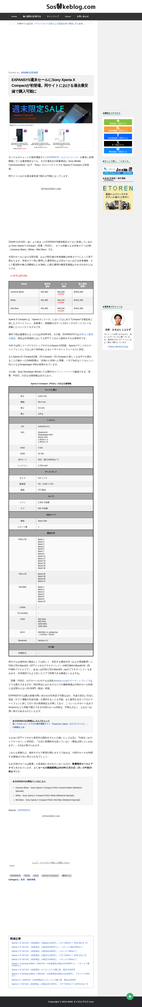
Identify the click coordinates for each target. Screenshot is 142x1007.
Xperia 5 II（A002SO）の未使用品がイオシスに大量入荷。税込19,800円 (44, 980)
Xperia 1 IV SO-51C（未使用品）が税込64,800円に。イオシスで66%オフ (44, 951)
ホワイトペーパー (63, 372)
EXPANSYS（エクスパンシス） (63, 157)
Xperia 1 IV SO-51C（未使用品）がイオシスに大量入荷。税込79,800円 (43, 969)
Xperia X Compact (50, 875)
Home (14, 16)
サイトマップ (53, 16)
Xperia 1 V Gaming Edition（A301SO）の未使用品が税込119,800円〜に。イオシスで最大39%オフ (51, 964)
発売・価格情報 (28, 879)
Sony (36, 875)
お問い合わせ (83, 16)
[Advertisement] (51, 48)
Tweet (12, 866)
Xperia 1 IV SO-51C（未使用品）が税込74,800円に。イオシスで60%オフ (44, 959)
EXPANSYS (24, 810)
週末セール (66, 875)
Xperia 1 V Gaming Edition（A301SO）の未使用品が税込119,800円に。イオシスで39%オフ (51, 975)
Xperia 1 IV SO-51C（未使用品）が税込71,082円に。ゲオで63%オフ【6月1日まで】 (49, 955)
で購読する (118, 122)
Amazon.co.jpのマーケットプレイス (72, 680)
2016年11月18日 (29, 72)
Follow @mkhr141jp (118, 346)
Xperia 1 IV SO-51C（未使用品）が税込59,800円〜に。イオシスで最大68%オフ (47, 947)
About (68, 16)
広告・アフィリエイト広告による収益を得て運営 (51, 23)
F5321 (27, 875)
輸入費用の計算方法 (32, 16)
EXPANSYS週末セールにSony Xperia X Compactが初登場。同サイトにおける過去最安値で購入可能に (50, 85)
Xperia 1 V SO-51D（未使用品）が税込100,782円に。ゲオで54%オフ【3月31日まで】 (50, 984)
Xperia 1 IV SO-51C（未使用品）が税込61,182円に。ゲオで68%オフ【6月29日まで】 (50, 943)
